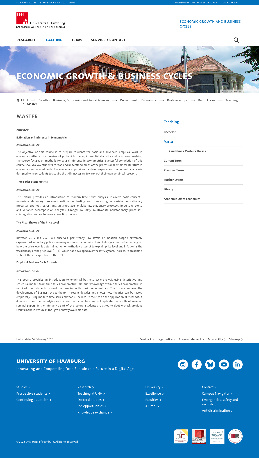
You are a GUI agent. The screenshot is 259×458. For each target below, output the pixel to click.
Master (168, 142)
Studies (22, 387)
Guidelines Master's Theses (187, 151)
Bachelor (170, 132)
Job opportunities (91, 406)
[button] (197, 2)
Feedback (145, 339)
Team (76, 40)
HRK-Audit (216, 431)
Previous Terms (174, 170)
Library (168, 189)
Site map (234, 339)
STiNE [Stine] (72, 2)
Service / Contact (108, 40)
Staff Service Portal (52, 2)
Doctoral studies (90, 399)
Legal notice (165, 339)
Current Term (173, 161)
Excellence (153, 393)
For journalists (26, 2)
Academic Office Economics (182, 199)
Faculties (151, 399)
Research (25, 40)
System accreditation (235, 433)
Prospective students (31, 393)
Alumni (150, 406)
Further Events (173, 180)
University (152, 387)
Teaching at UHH (90, 393)
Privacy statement (190, 339)
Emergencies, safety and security (220, 401)
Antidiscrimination (216, 410)
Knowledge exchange (93, 412)
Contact (207, 387)
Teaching (53, 40)
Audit (195, 431)
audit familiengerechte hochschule (181, 434)
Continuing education (32, 399)
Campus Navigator (216, 393)
